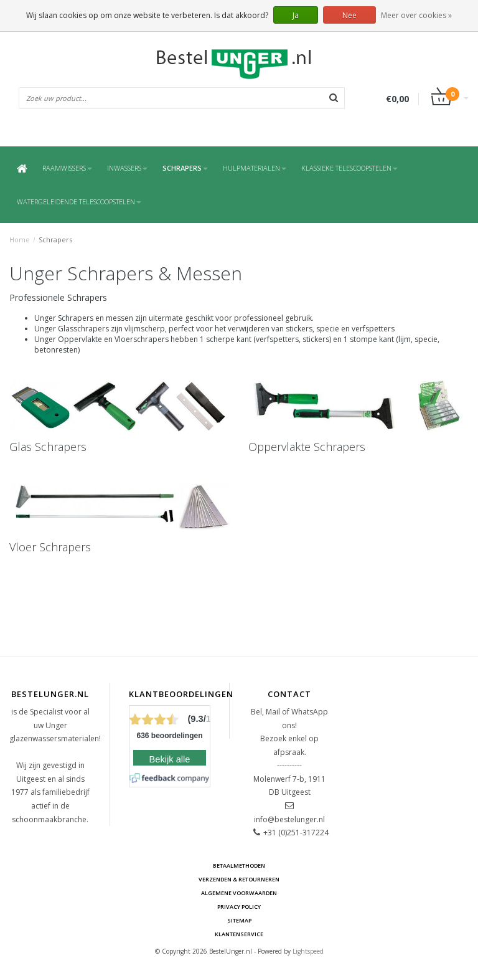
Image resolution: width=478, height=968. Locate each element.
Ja (296, 15)
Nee (349, 15)
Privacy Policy (239, 907)
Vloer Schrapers (50, 546)
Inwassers (127, 168)
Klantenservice (239, 934)
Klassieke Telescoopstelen (349, 168)
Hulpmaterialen (254, 168)
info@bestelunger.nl (289, 819)
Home (19, 239)
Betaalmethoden (239, 865)
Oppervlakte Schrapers (306, 446)
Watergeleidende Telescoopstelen (79, 201)
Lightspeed (308, 951)
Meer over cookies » (416, 15)
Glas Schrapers (48, 446)
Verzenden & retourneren (239, 879)
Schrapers (185, 168)
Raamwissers (67, 168)
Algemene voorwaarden (239, 893)
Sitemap (239, 920)
